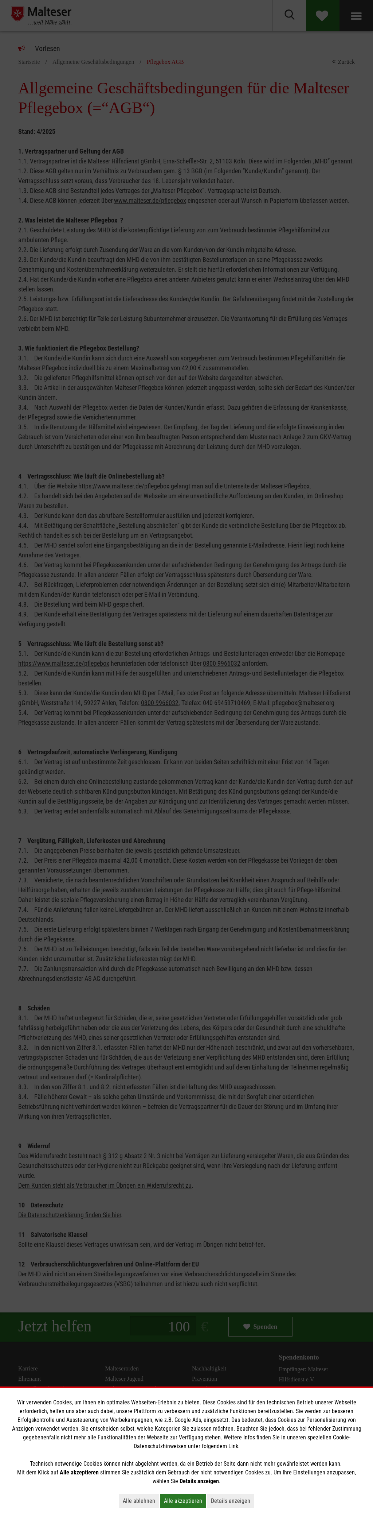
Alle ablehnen (141, 1500)
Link (233, 1446)
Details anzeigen (232, 1500)
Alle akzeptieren (185, 1500)
